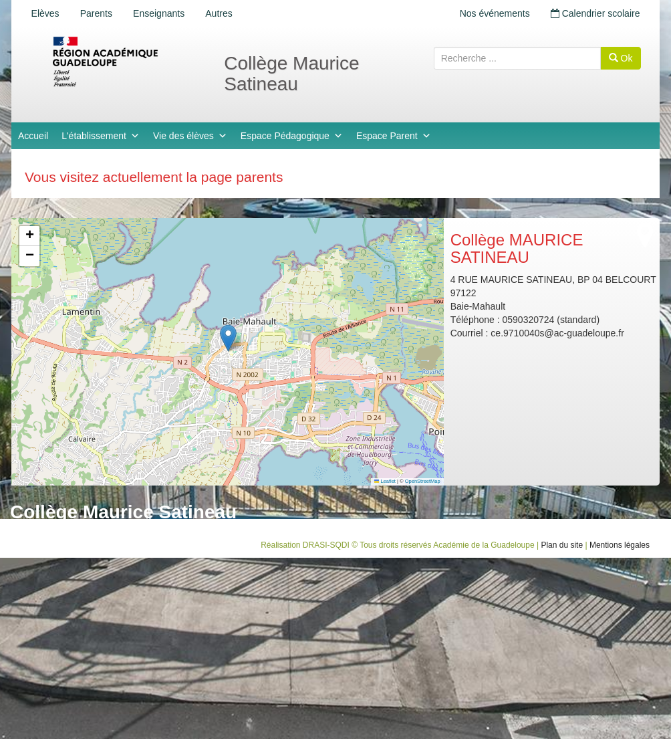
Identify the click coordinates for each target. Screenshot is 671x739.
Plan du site (562, 545)
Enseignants (160, 13)
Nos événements (493, 13)
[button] (228, 338)
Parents (97, 13)
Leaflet (385, 481)
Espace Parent (393, 135)
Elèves (45, 13)
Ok (621, 58)
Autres (220, 13)
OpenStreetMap (422, 481)
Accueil (33, 135)
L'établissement (100, 135)
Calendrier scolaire (595, 13)
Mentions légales (619, 545)
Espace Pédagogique (292, 135)
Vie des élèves (190, 135)
